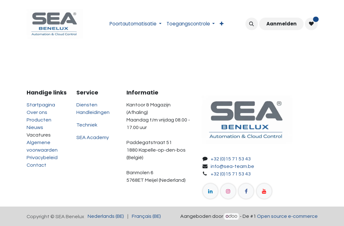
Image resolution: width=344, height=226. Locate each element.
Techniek (86, 124)
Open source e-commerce (287, 216)
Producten (39, 119)
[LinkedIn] (210, 191)
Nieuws (35, 127)
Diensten (86, 104)
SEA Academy (92, 137)
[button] (251, 24)
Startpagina (41, 104)
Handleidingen (93, 112)
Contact (36, 165)
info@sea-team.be (232, 166)
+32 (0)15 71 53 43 (231, 158)
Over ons (37, 112)
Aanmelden (281, 23)
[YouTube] (264, 191)
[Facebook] (246, 191)
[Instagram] (228, 191)
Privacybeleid (42, 157)
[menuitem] (135, 24)
